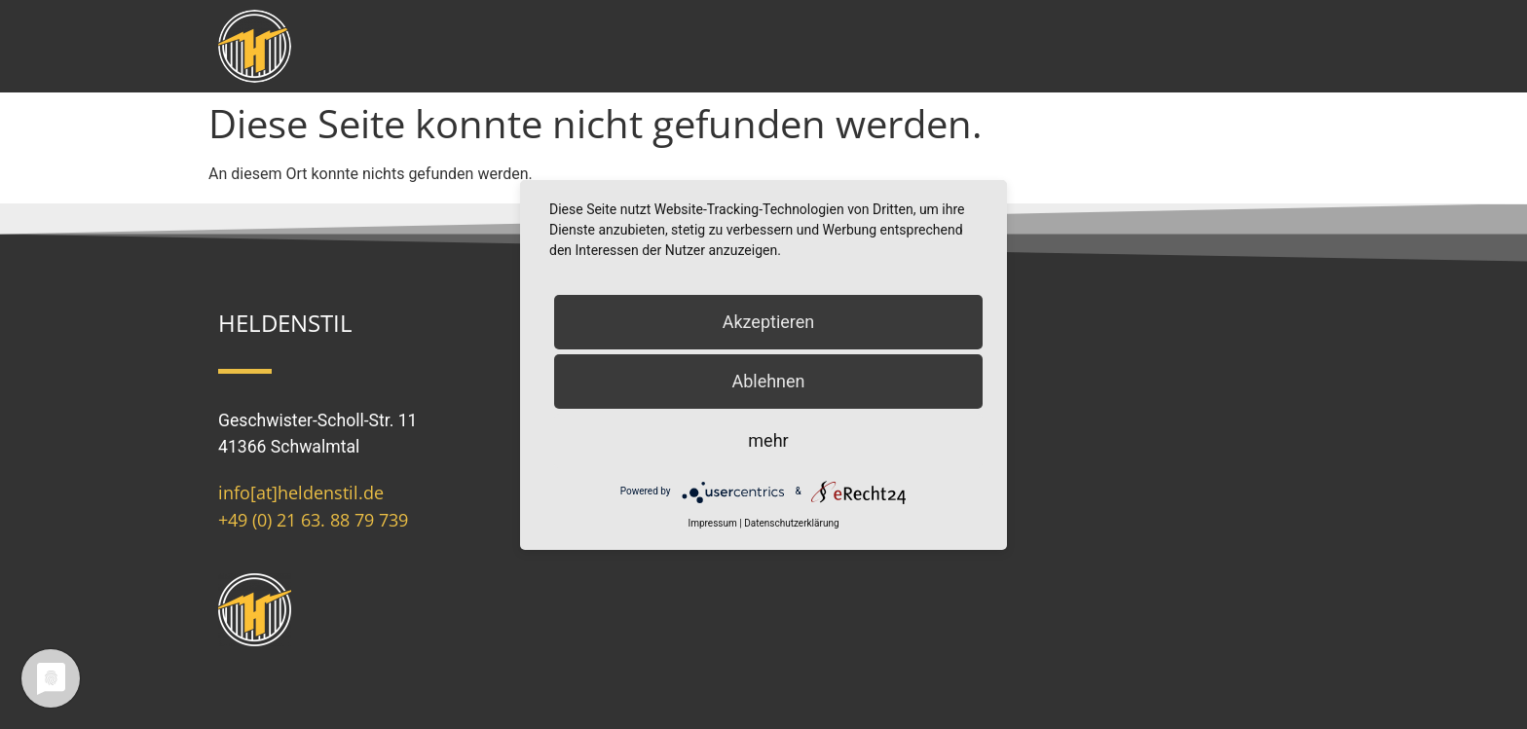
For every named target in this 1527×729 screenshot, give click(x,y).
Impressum (825, 349)
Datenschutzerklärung (791, 523)
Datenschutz (829, 388)
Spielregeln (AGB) (846, 427)
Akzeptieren (769, 321)
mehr (768, 440)
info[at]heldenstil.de (301, 492)
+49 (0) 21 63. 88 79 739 (313, 519)
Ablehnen (767, 381)
